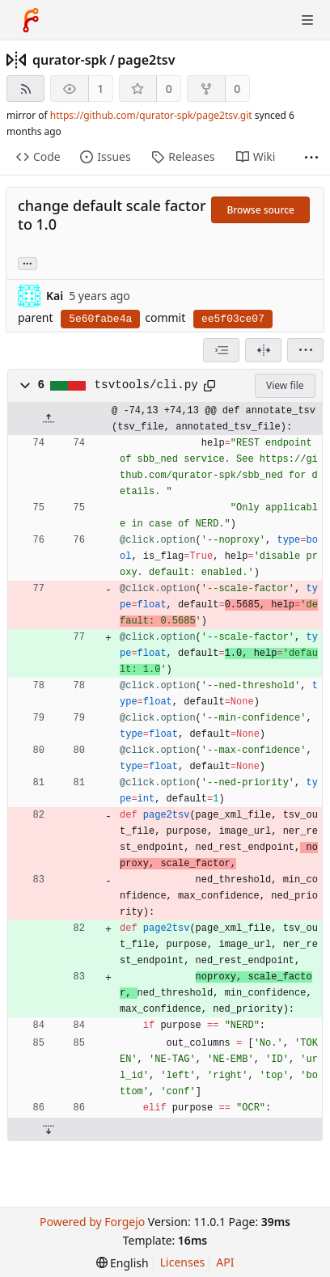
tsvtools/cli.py (146, 384)
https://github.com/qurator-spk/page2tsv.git (151, 115)
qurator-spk (69, 60)
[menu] (305, 350)
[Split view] (263, 350)
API (225, 1262)
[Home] (30, 20)
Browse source (260, 210)
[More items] (311, 157)
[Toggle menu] (307, 20)
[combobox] (221, 350)
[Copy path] (209, 385)
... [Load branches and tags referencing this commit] (27, 262)
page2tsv (146, 60)
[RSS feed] (25, 88)
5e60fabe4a (100, 319)
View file (284, 385)
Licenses (182, 1262)
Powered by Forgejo (92, 1221)
